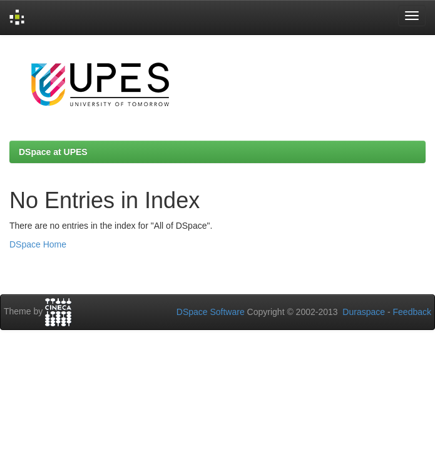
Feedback (412, 312)
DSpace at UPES (53, 152)
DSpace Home (37, 244)
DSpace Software (211, 312)
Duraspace (363, 312)
